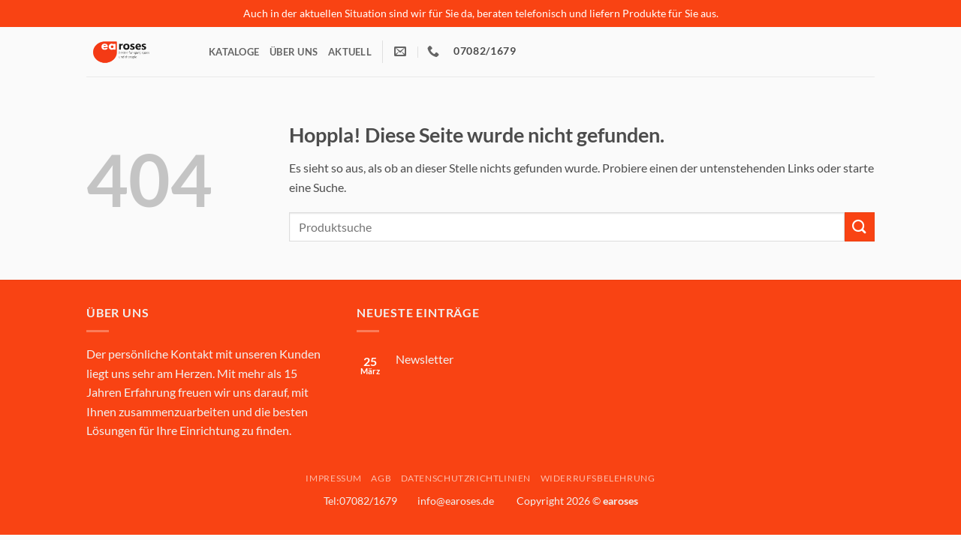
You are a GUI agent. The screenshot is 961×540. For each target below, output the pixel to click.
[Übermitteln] (860, 227)
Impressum (334, 478)
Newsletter (424, 359)
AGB (381, 478)
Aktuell (350, 52)
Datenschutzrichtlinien (466, 478)
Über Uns (294, 52)
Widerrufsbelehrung (598, 478)
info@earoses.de (455, 500)
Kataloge (234, 52)
